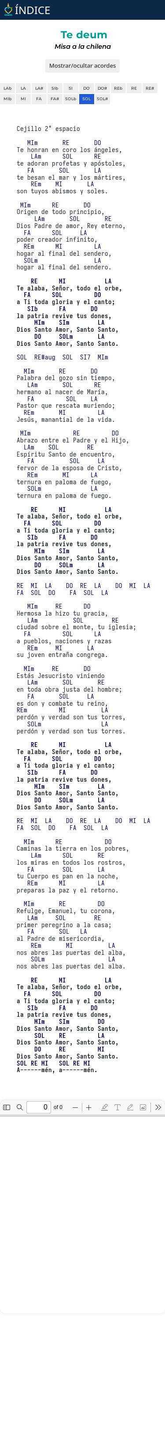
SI (71, 88)
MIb (7, 98)
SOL (86, 98)
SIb (54, 88)
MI (23, 98)
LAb (7, 88)
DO (86, 88)
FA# (55, 98)
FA (39, 98)
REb (118, 88)
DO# (102, 88)
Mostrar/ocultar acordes (82, 65)
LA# (39, 88)
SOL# (102, 98)
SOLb (70, 98)
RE (134, 88)
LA (23, 88)
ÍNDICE (26, 10)
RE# (150, 88)
